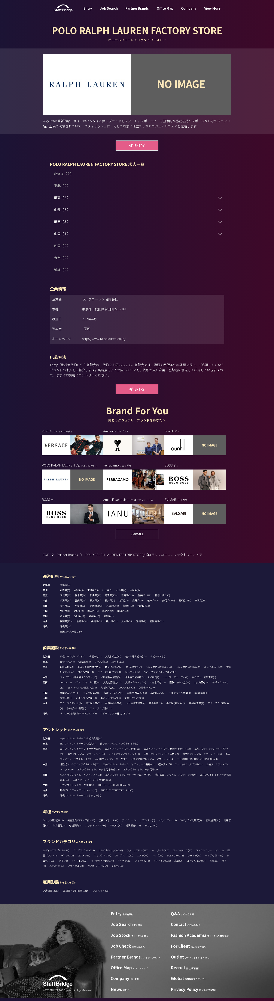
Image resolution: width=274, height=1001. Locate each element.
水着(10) (178, 863)
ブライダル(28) (76, 869)
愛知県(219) (185, 603)
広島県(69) (108, 614)
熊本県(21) (112, 624)
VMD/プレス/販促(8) (191, 823)
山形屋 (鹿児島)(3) (176, 706)
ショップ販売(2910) (53, 823)
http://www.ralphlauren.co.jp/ (104, 338)
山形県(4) (121, 593)
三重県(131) (201, 603)
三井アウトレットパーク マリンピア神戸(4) (128, 777)
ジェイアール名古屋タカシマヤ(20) (78, 680)
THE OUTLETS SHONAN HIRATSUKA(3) (197, 762)
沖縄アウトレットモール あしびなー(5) (80, 798)
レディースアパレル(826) (56, 853)
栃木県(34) (80, 598)
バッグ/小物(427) (214, 858)
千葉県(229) (127, 598)
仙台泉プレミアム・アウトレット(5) (119, 746)
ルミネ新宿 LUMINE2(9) (188, 670)
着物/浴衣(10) (56, 869)
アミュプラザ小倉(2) (71, 706)
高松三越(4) (66, 701)
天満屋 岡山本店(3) (137, 696)
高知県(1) (109, 619)
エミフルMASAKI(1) (110, 701)
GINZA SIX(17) (132, 675)
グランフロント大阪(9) (87, 685)
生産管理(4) (59, 828)
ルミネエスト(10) (213, 670)
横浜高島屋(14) (86, 675)
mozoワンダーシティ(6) (175, 680)
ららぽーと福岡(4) (76, 711)
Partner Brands (137, 11)
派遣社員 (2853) (51, 893)
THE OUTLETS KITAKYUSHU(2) (117, 793)
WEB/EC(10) (116, 828)
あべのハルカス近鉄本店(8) (82, 690)
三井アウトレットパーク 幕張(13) (122, 751)
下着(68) (213, 863)
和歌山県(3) (143, 608)
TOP (46, 558)
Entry (87, 11)
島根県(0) (79, 614)
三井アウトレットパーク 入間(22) (161, 757)
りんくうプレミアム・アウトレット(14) (81, 777)
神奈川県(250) (162, 598)
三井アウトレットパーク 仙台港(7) (78, 746)
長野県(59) (138, 603)
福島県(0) (135, 593)
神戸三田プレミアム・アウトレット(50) (176, 777)
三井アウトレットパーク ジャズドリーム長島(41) (129, 767)
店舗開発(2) (75, 828)
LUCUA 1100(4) (127, 690)
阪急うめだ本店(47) (179, 685)
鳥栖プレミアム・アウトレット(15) (78, 793)
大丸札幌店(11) (113, 659)
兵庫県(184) (112, 608)
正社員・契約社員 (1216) (76, 893)
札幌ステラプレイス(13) (72, 659)
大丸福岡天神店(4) (135, 706)
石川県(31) (95, 603)
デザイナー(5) (129, 823)
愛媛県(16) (94, 619)
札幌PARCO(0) (157, 659)
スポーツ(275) (142, 863)
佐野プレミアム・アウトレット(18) (86, 757)
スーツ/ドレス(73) (182, 853)
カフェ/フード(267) (97, 869)
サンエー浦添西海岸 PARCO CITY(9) (78, 716)
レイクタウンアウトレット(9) (124, 757)
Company (188, 11)
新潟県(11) (65, 603)
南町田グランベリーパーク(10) (111, 762)
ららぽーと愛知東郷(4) (204, 680)
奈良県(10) (128, 608)
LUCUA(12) (66, 685)
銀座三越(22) (67, 670)
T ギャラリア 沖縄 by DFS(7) (115, 716)
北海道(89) (65, 588)
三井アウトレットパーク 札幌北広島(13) (81, 741)
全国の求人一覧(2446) (71, 634)
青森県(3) (65, 593)
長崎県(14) (97, 624)
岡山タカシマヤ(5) (69, 696)
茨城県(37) (65, 598)
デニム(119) (67, 858)
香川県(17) (79, 619)
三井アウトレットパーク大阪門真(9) (92, 783)
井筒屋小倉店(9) (113, 706)
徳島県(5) (65, 619)
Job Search (109, 11)
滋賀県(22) (65, 608)
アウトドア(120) (162, 863)
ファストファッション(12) (210, 853)
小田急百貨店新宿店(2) (89, 670)
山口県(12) (123, 614)
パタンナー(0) (147, 823)
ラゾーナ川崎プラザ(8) (109, 675)
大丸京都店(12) (158, 685)
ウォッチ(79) (194, 858)
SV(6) (115, 823)
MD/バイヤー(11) (168, 823)
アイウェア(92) (79, 863)
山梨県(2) (124, 603)
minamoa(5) (201, 696)
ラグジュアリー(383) (137, 853)
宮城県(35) (93, 593)
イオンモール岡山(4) (180, 696)
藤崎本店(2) (118, 664)
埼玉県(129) (111, 598)
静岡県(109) (168, 603)
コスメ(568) (83, 858)
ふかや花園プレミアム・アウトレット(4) (152, 762)
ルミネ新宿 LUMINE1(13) (159, 670)
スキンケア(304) (102, 858)
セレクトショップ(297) (110, 853)
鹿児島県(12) (157, 624)
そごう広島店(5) (91, 696)
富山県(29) (80, 603)
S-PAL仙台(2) (101, 664)
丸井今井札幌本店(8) (136, 659)
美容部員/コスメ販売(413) (81, 823)
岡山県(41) (93, 614)
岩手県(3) (79, 593)
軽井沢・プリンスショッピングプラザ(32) (180, 767)
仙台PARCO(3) (67, 664)
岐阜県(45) (153, 603)
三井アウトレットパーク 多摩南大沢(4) (80, 751)
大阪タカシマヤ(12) (135, 685)
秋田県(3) (107, 593)
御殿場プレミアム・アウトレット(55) (79, 767)
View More (212, 11)
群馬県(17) (95, 598)
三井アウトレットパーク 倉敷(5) (77, 788)
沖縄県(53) (65, 629)
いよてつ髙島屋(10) (86, 701)
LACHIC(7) (153, 680)
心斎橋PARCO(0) (147, 690)
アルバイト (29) (101, 893)
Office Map (165, 11)
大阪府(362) (96, 608)
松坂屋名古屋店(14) (111, 680)
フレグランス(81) (124, 858)
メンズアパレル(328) (84, 853)
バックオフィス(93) (95, 828)
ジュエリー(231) (175, 858)
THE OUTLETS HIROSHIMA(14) (114, 788)
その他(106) (118, 869)
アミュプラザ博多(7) (101, 711)
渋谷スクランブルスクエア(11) (160, 675)
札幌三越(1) (95, 659)
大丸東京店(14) (134, 670)
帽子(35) (63, 863)
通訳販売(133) (133, 828)
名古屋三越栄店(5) (134, 680)
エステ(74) (142, 858)
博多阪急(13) (156, 706)
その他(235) (150, 828)
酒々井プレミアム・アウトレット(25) (202, 757)
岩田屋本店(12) (93, 706)
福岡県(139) (66, 624)
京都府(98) (80, 608)
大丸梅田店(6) (201, 685)
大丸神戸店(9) (107, 690)
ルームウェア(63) (196, 863)
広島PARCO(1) (157, 696)
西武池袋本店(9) (113, 670)
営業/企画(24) (213, 823)
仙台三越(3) (84, 664)
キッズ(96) (157, 858)
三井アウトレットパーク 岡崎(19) (141, 772)
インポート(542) (160, 853)
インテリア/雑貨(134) (102, 863)
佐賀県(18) (82, 624)
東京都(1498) (144, 598)
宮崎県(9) (141, 624)
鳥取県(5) (65, 614)
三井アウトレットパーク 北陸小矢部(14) (98, 772)
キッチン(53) (124, 863)
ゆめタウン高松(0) (134, 701)
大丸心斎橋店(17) (112, 685)
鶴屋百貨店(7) (196, 706)
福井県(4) (110, 603)
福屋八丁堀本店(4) (113, 696)
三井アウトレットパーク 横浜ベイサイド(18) (167, 751)
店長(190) (104, 823)
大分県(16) (127, 624)
